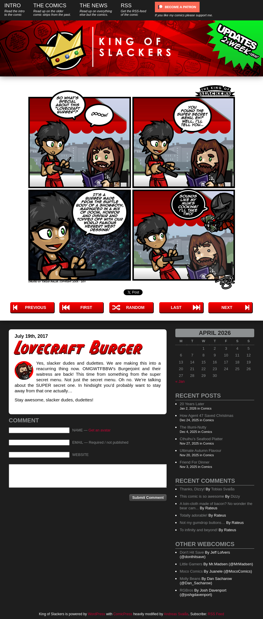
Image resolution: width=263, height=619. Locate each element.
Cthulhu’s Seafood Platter (201, 439)
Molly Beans (190, 578)
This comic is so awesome (202, 496)
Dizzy (235, 496)
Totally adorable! (193, 515)
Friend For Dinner (195, 462)
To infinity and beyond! (198, 530)
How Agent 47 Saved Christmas (206, 415)
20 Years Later (192, 404)
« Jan (180, 381)
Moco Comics (191, 571)
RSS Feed (216, 614)
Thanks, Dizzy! (192, 489)
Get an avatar (100, 430)
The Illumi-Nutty (193, 427)
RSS (133, 9)
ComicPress (122, 614)
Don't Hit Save (192, 552)
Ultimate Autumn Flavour (200, 450)
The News (95, 9)
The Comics (52, 9)
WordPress (96, 614)
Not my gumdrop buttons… (202, 522)
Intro (14, 9)
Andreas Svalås (176, 614)
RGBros (186, 590)
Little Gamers (191, 564)
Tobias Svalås (222, 489)
